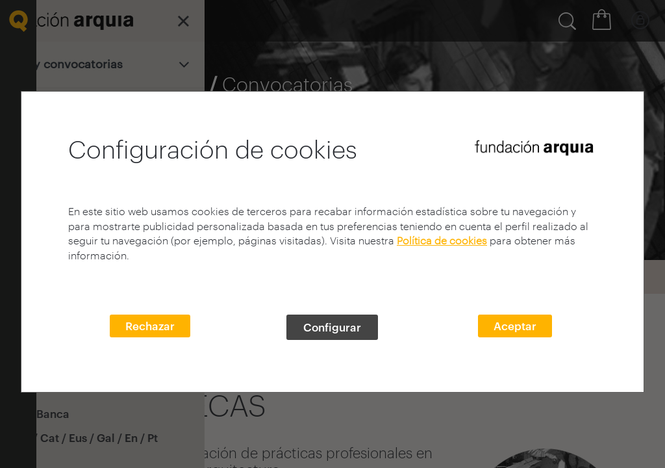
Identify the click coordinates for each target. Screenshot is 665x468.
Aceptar (515, 325)
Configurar (332, 326)
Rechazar (150, 325)
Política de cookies (442, 240)
